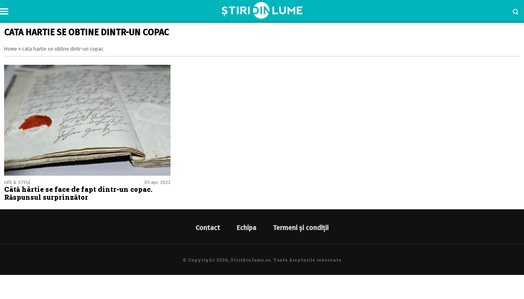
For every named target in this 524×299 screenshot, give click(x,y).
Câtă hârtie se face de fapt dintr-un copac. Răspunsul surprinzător (78, 193)
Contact (207, 228)
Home (10, 49)
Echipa (246, 228)
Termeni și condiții (301, 228)
